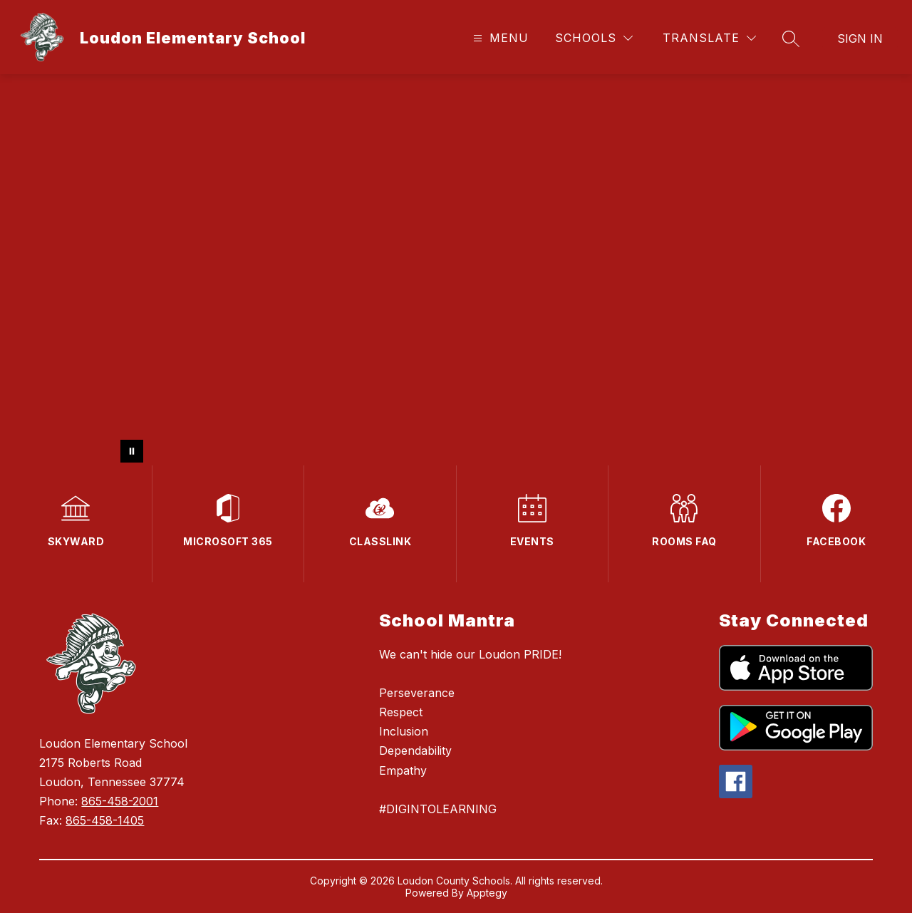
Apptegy (487, 893)
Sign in (860, 38)
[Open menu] (499, 38)
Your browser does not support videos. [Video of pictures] (456, 269)
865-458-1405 (105, 820)
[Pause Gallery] (131, 451)
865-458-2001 (119, 801)
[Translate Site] (709, 38)
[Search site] (790, 38)
